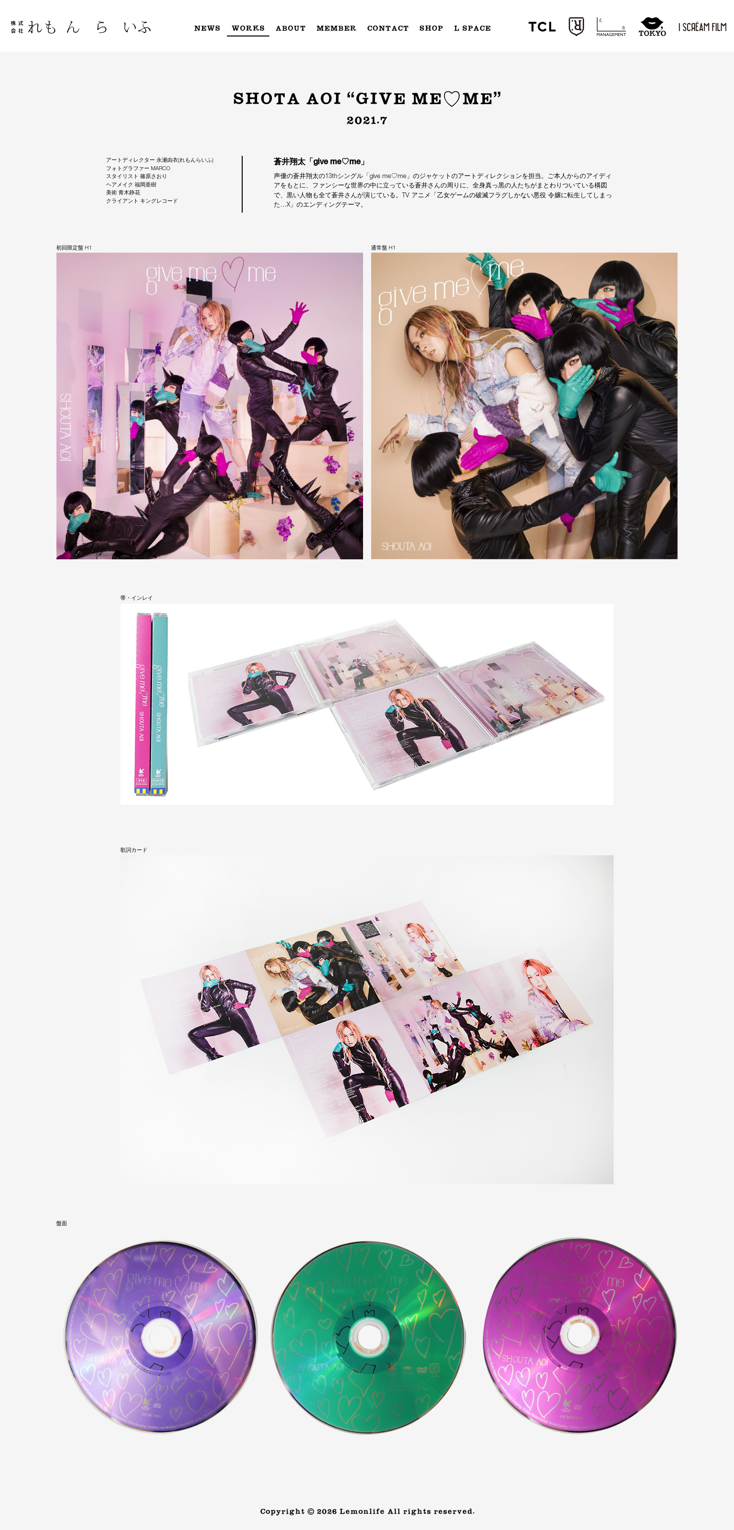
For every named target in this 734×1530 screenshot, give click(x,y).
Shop (431, 29)
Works (248, 29)
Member (336, 29)
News (207, 29)
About (290, 29)
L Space (472, 29)
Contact (388, 29)
